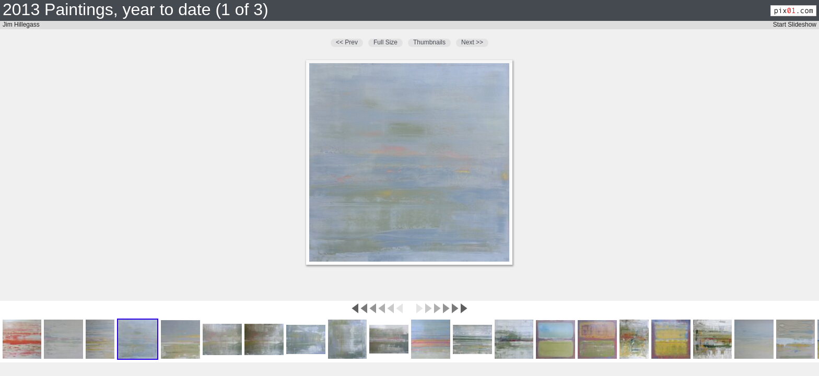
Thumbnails (429, 42)
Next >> (472, 42)
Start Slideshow (794, 24)
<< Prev (347, 42)
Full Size (385, 42)
